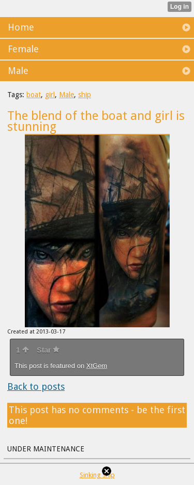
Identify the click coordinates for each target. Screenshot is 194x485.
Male (66, 94)
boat (33, 94)
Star (48, 350)
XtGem (96, 366)
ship (84, 94)
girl (50, 94)
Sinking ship (97, 475)
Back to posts (36, 386)
